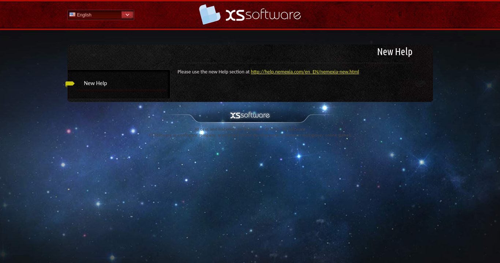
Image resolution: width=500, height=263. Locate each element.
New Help (95, 83)
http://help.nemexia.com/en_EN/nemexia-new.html (305, 72)
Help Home (250, 14)
